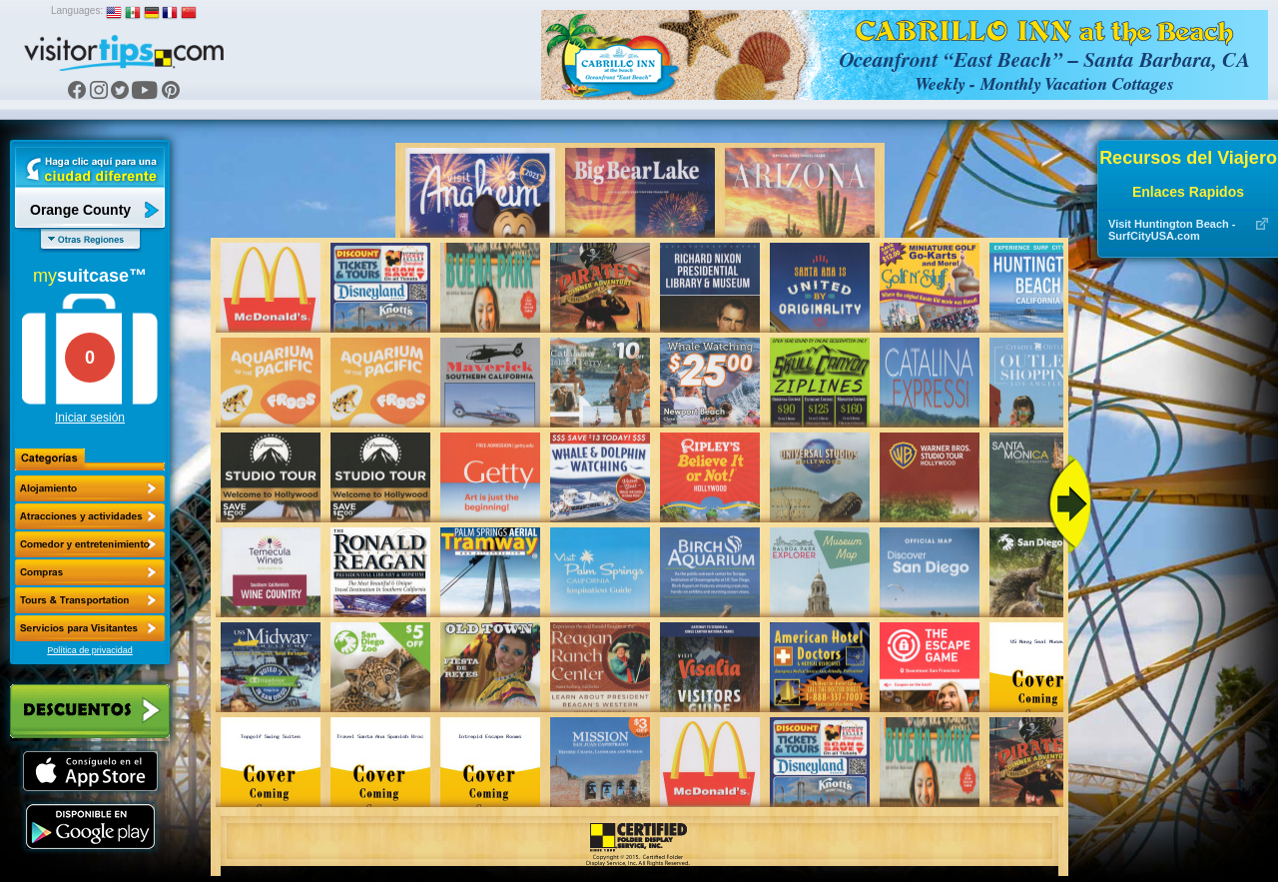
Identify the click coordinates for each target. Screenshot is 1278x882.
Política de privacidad (90, 650)
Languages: (77, 10)
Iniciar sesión (90, 418)
